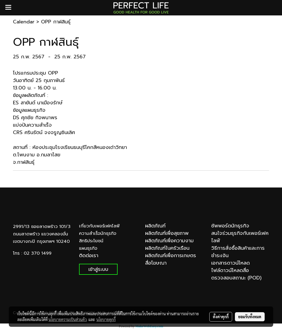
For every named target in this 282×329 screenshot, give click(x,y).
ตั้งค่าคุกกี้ (221, 316)
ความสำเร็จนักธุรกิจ (97, 233)
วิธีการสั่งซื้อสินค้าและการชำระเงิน (238, 251)
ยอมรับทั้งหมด (249, 316)
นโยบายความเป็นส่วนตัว (67, 319)
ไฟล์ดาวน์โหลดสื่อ (230, 270)
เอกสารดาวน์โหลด (230, 263)
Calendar (23, 22)
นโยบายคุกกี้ (106, 319)
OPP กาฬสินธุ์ (55, 22)
